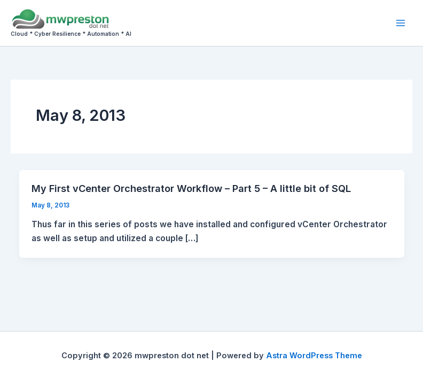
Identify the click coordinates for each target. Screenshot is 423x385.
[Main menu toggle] (400, 22)
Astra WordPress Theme (314, 355)
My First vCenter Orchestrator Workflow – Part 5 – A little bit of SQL (191, 188)
